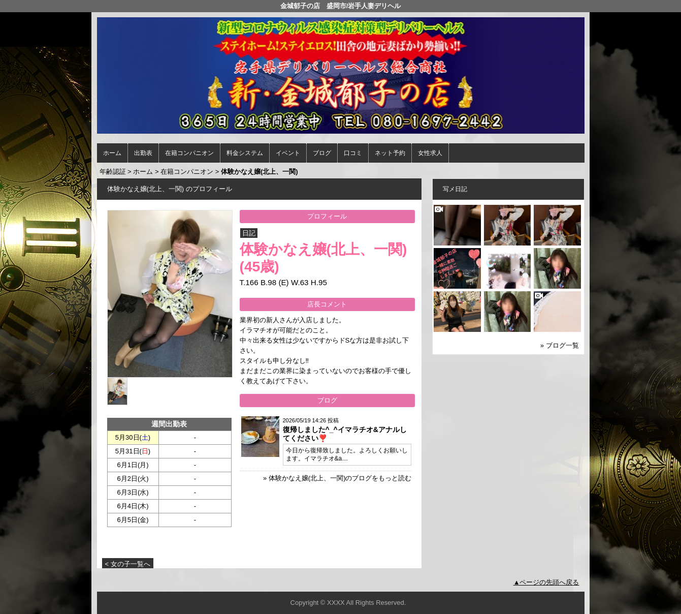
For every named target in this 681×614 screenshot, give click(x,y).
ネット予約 (390, 153)
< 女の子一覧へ (127, 564)
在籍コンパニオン (189, 153)
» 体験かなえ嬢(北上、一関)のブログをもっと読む (337, 478)
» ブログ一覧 (559, 345)
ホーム (112, 153)
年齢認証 (113, 171)
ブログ (322, 153)
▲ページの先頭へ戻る (546, 582)
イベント (288, 153)
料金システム (244, 153)
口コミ (353, 153)
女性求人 (430, 153)
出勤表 (143, 153)
